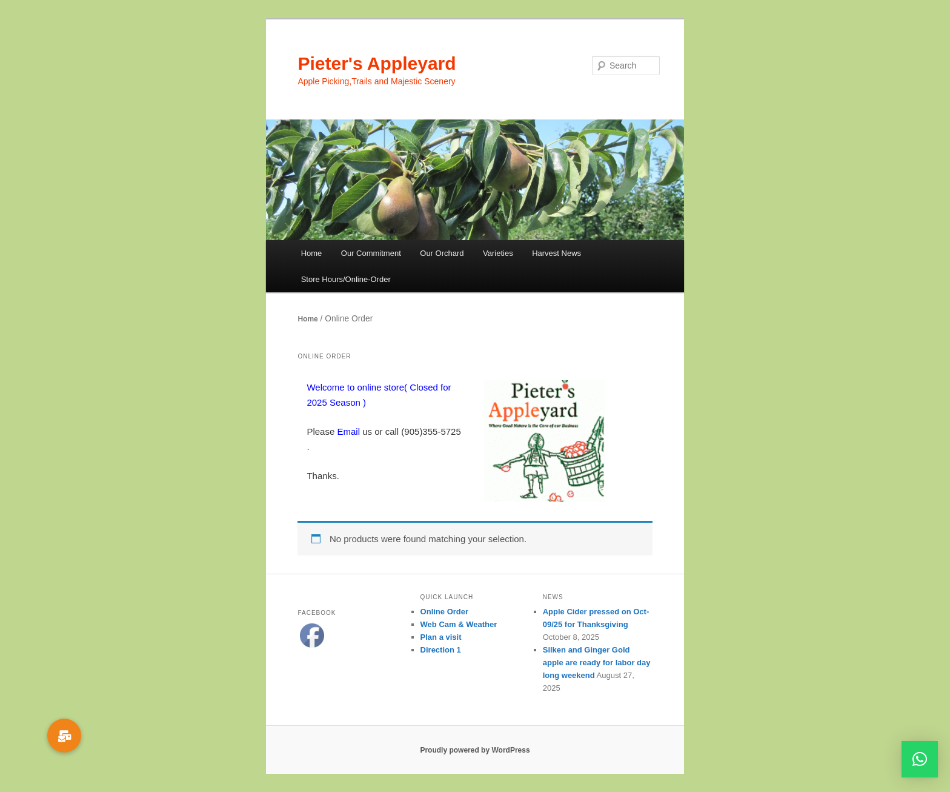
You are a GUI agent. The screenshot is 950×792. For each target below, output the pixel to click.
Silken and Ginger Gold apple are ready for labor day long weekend (597, 662)
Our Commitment (371, 253)
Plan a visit (441, 637)
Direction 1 (440, 649)
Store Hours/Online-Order (346, 279)
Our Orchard (441, 253)
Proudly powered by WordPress (475, 750)
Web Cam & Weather (458, 624)
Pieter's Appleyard (376, 63)
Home (311, 253)
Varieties (498, 253)
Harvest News (556, 253)
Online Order (444, 611)
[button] (920, 759)
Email (348, 431)
